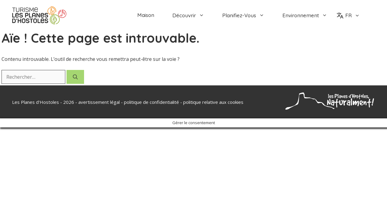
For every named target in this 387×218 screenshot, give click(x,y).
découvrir (192, 15)
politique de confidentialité (151, 102)
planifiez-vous (247, 15)
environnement (309, 15)
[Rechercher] (75, 77)
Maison (145, 15)
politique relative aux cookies (213, 102)
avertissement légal (99, 102)
